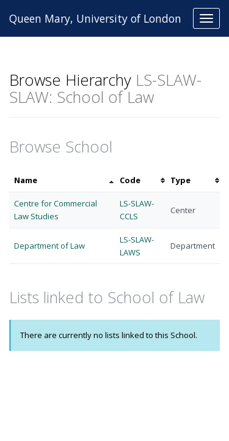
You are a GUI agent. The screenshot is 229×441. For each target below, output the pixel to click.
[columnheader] (62, 180)
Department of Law (49, 245)
